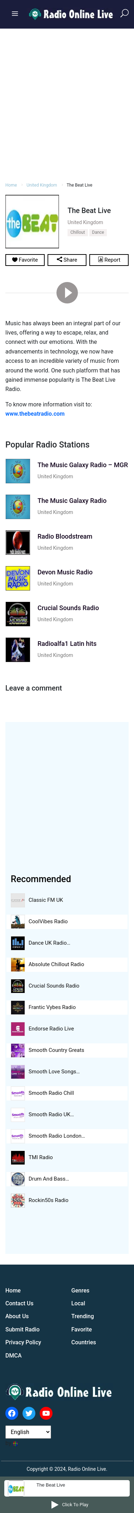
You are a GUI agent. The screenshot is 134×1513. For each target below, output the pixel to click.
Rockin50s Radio (49, 1200)
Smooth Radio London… (57, 1136)
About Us (17, 1316)
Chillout (77, 232)
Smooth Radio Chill (51, 1093)
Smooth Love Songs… (54, 1071)
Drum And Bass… (49, 1179)
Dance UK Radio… (49, 943)
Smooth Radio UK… (51, 1114)
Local (78, 1303)
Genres (80, 1290)
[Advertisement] (67, 104)
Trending (82, 1316)
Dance (98, 232)
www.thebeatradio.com (35, 413)
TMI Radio (41, 1157)
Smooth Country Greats (56, 1050)
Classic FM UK (46, 900)
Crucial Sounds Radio (54, 986)
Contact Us (19, 1303)
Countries (83, 1342)
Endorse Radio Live (51, 1028)
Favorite (81, 1329)
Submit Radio (22, 1329)
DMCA (13, 1355)
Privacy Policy (23, 1342)
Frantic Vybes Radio (52, 1007)
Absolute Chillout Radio (56, 964)
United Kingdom (41, 185)
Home (11, 185)
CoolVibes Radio (48, 921)
